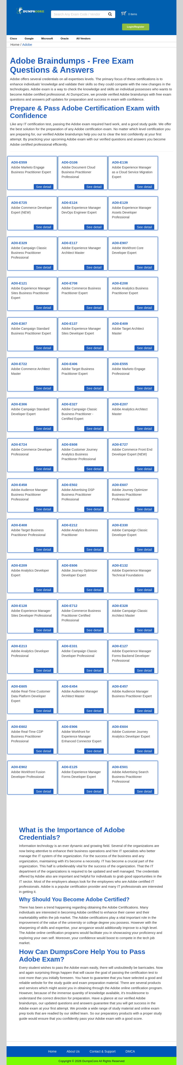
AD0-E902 (19, 767)
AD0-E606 (69, 565)
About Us (73, 1051)
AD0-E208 (120, 283)
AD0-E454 (69, 686)
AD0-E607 (120, 485)
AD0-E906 (69, 726)
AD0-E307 (19, 323)
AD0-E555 (120, 364)
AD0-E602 (19, 726)
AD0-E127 (120, 646)
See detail (43, 187)
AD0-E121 (19, 283)
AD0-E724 (19, 444)
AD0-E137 (69, 323)
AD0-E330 (120, 525)
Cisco (13, 38)
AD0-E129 (120, 202)
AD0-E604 (120, 726)
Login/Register (135, 26)
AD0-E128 (19, 606)
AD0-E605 (19, 686)
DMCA (130, 1051)
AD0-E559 (19, 162)
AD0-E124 (69, 202)
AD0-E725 (19, 202)
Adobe (27, 44)
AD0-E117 (69, 243)
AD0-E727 (120, 444)
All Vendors (83, 38)
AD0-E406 (69, 364)
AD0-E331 (69, 646)
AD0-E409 (120, 323)
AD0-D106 (70, 162)
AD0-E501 (120, 767)
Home (14, 44)
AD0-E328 (120, 606)
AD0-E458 (19, 485)
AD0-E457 (120, 686)
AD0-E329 (19, 243)
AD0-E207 (120, 404)
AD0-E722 (19, 364)
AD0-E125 (69, 767)
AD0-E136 (120, 162)
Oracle (65, 38)
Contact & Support (103, 1051)
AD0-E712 (69, 606)
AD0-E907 (120, 243)
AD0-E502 (69, 485)
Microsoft (47, 38)
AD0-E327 (69, 404)
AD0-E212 (69, 525)
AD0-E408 (19, 525)
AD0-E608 (69, 444)
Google (29, 38)
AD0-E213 (19, 646)
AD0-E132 (120, 565)
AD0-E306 (19, 404)
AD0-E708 (69, 283)
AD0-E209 (19, 565)
